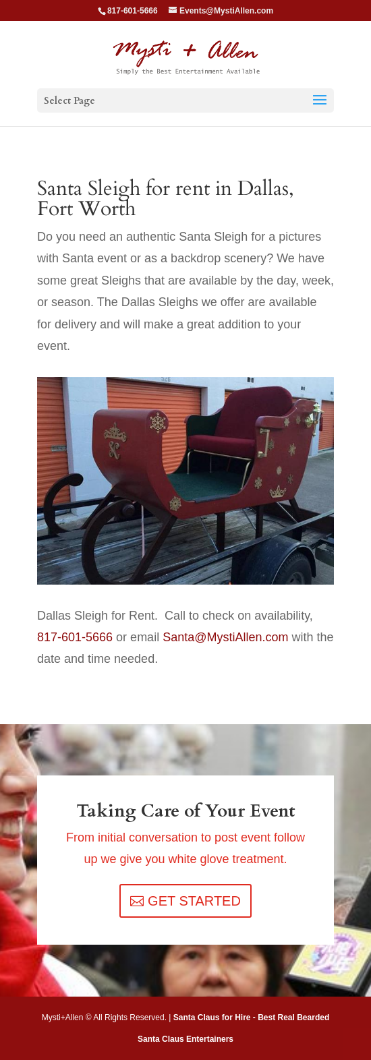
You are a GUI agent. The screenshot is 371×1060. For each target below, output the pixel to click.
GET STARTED (194, 900)
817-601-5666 (75, 637)
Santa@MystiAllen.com (225, 637)
